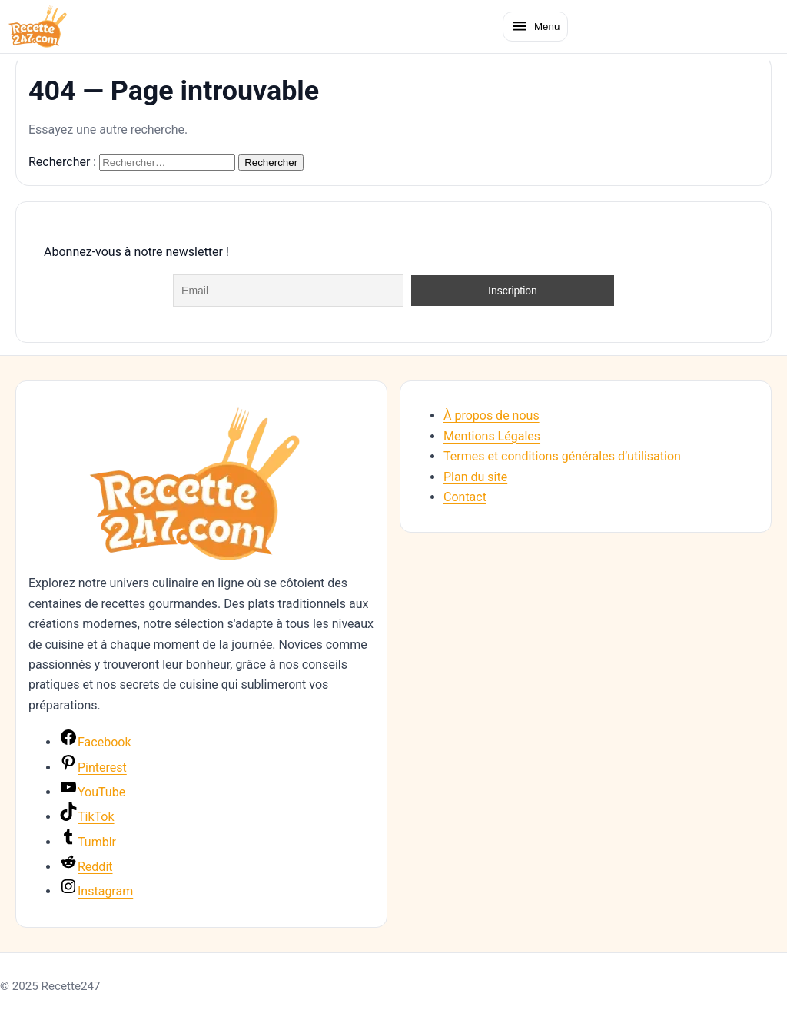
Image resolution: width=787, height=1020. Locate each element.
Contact (464, 497)
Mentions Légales (491, 436)
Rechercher (270, 162)
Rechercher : (62, 161)
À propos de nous (491, 415)
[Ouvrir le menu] (535, 26)
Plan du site (475, 477)
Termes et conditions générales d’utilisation (562, 456)
